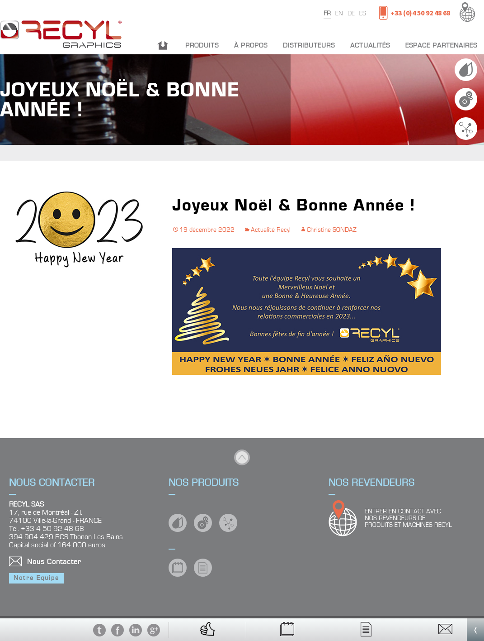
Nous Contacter (54, 561)
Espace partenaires (441, 45)
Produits (202, 45)
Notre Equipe (36, 578)
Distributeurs (309, 45)
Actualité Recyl (271, 230)
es (362, 13)
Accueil (163, 45)
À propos (251, 45)
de (351, 13)
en (339, 13)
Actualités (370, 45)
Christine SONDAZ (332, 230)
